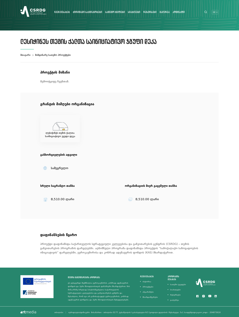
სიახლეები (134, 12)
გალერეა (165, 12)
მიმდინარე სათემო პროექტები (53, 55)
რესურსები (150, 12)
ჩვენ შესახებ (62, 12)
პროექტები (148, 287)
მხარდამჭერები (150, 297)
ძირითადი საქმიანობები (87, 12)
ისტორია (147, 282)
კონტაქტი (179, 12)
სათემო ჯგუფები (115, 12)
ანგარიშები (148, 292)
